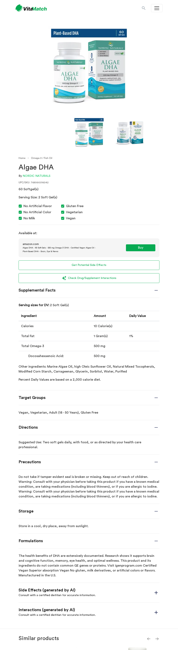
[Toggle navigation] (156, 8)
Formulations (31, 541)
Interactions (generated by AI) (47, 610)
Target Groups (32, 398)
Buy (140, 247)
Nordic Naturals (36, 176)
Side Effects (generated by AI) (47, 590)
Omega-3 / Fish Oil (41, 158)
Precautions (30, 462)
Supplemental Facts (37, 290)
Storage (26, 511)
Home (22, 158)
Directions (28, 427)
